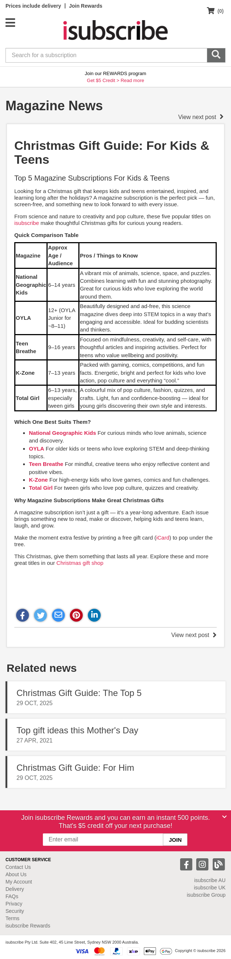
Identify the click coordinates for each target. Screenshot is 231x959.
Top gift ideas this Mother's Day (77, 730)
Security (14, 911)
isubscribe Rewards (27, 926)
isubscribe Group (206, 895)
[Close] (224, 816)
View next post (201, 117)
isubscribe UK (210, 887)
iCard (162, 537)
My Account (18, 882)
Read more (132, 80)
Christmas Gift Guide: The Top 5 (79, 693)
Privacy (13, 904)
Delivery (14, 889)
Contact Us (18, 867)
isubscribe (26, 223)
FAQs (11, 896)
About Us (16, 874)
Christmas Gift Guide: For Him (75, 768)
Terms (12, 918)
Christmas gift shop (79, 563)
